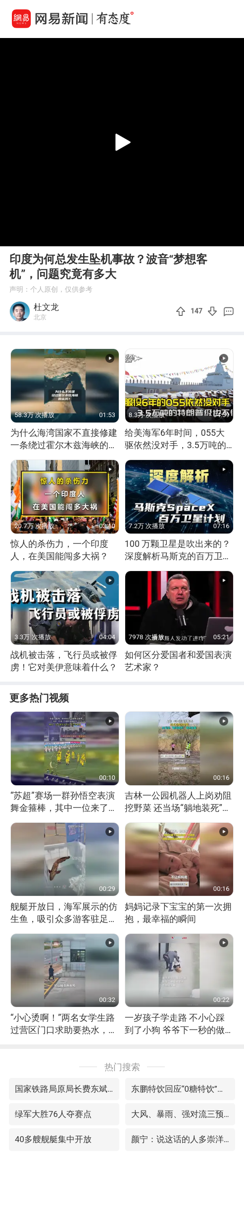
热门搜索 (122, 1067)
